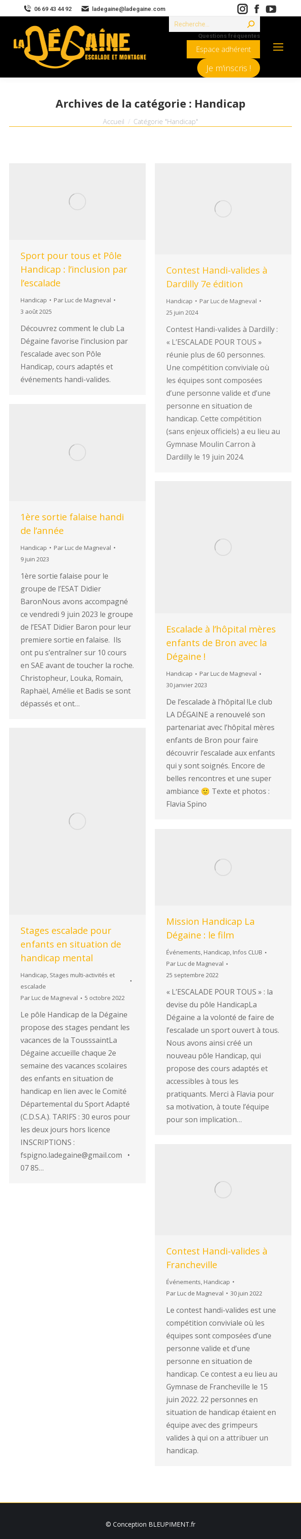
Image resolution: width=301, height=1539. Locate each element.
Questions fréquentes (229, 35)
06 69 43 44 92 (47, 9)
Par (82, 300)
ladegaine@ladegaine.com (123, 9)
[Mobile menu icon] (278, 47)
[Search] (214, 24)
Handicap (33, 300)
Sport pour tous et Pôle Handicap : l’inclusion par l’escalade (74, 269)
